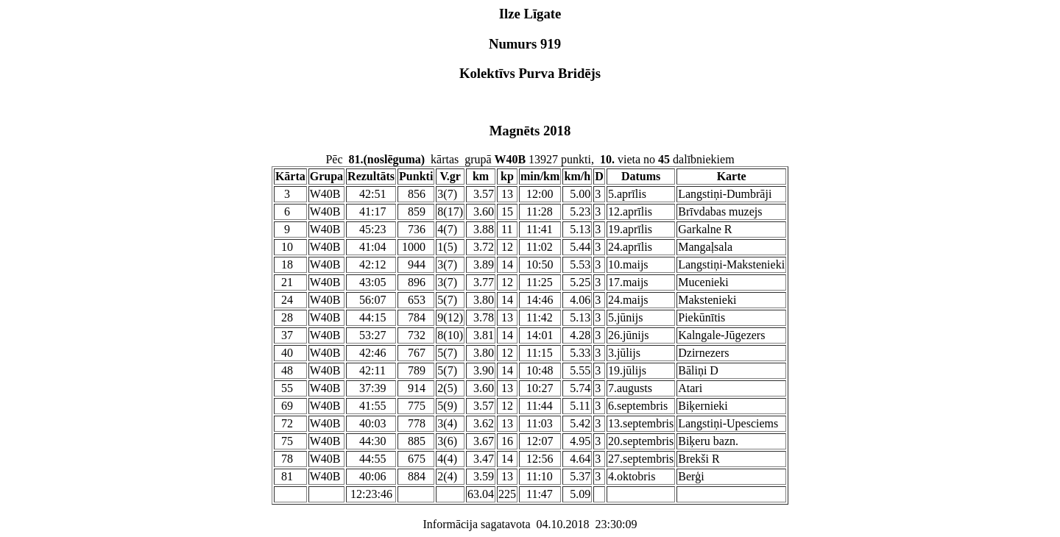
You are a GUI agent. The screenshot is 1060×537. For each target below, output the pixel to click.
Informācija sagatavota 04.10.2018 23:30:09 (530, 524)
